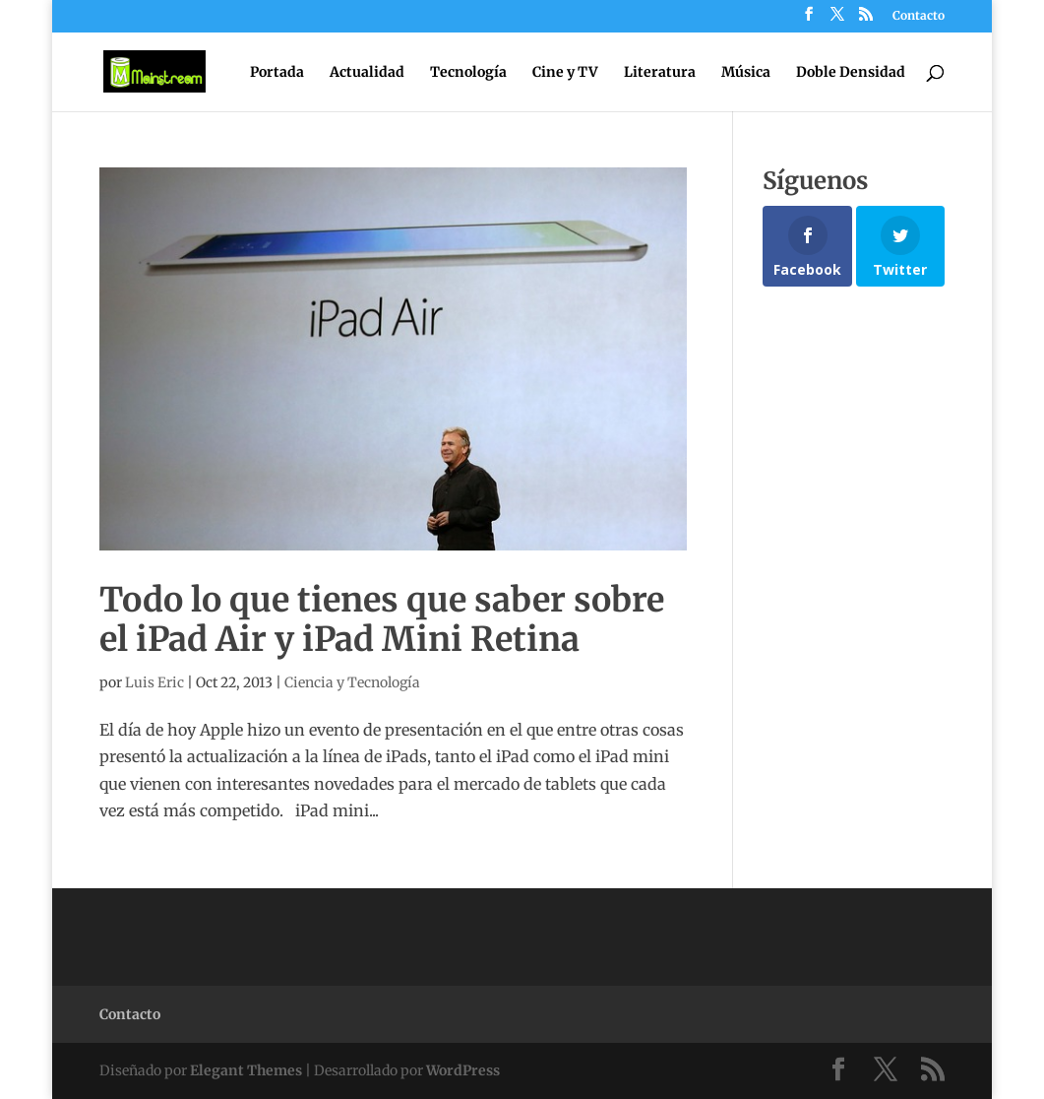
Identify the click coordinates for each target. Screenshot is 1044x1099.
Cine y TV (565, 73)
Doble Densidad (850, 73)
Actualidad (367, 73)
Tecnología (468, 73)
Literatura (660, 73)
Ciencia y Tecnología (352, 682)
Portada (277, 73)
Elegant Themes (246, 1070)
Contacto (918, 16)
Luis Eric (154, 682)
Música (745, 73)
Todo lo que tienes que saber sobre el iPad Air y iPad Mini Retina (381, 620)
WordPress (463, 1070)
